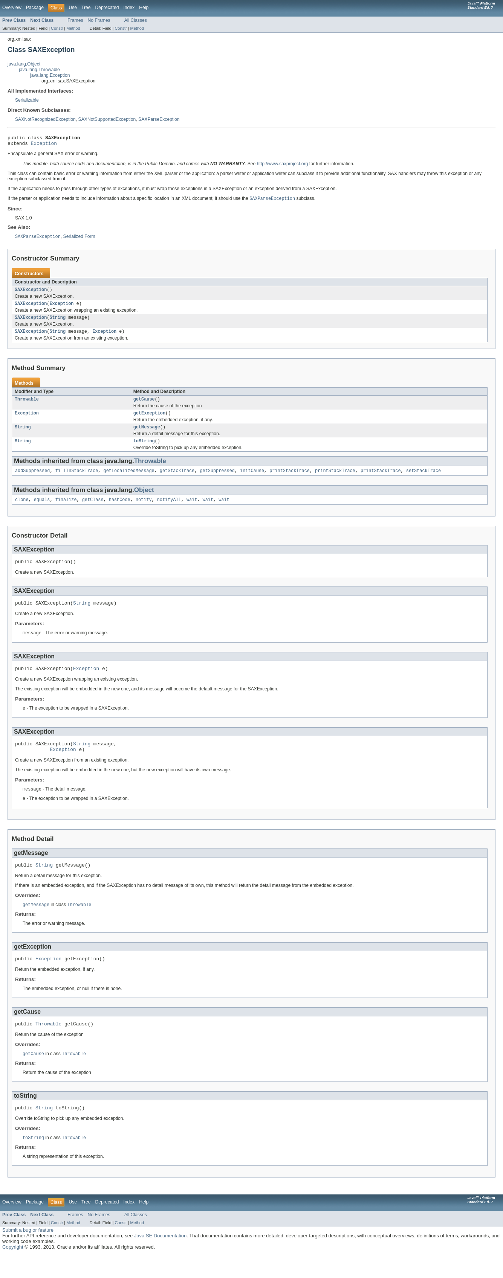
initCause (252, 480)
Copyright (12, 1270)
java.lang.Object (24, 64)
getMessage (146, 435)
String (57, 323)
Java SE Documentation (160, 1259)
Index (129, 7)
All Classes (135, 20)
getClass (93, 510)
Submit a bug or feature (28, 1253)
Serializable (27, 100)
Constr (57, 28)
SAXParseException (158, 119)
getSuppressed (217, 480)
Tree (86, 7)
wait (192, 510)
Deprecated (107, 7)
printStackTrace (289, 480)
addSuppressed (32, 480)
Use (73, 7)
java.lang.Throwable (39, 69)
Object (144, 499)
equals (42, 510)
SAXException (31, 293)
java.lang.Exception (50, 75)
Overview (11, 7)
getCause (144, 406)
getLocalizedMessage (129, 480)
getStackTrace (177, 480)
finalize (66, 510)
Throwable (27, 406)
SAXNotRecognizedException (45, 119)
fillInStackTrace (76, 480)
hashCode (119, 510)
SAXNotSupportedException (107, 119)
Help (143, 7)
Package (35, 7)
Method (73, 28)
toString (144, 450)
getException (149, 420)
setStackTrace (423, 480)
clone (22, 510)
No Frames (99, 20)
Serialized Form (79, 239)
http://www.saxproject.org (282, 166)
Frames (75, 20)
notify (144, 510)
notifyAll (169, 510)
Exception (44, 145)
